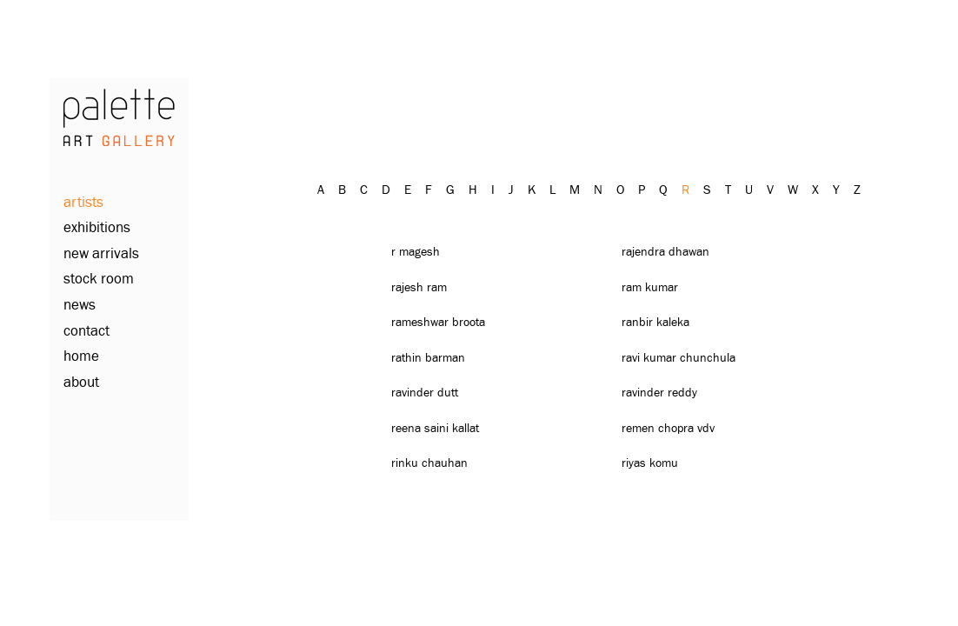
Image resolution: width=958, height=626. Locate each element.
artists (83, 203)
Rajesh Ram (419, 288)
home (81, 357)
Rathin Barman (428, 358)
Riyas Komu (650, 463)
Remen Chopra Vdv (668, 429)
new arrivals (101, 254)
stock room (98, 279)
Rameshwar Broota (438, 322)
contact (86, 331)
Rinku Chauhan (429, 463)
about (81, 383)
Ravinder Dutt (424, 393)
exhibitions (96, 228)
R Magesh (415, 252)
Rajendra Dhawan (665, 252)
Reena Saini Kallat (435, 429)
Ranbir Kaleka (655, 322)
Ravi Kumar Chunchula (678, 358)
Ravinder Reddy (659, 393)
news (79, 305)
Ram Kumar (650, 288)
